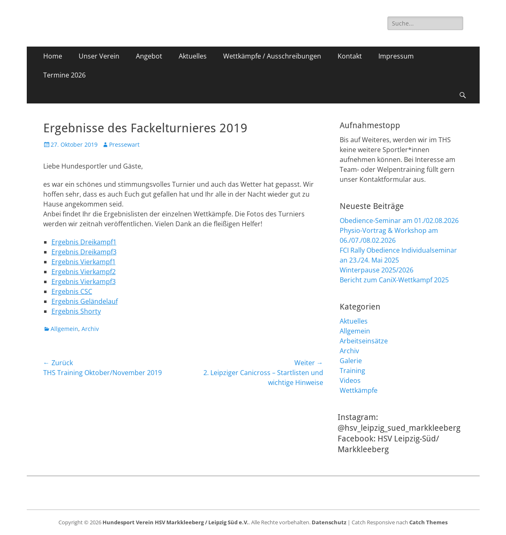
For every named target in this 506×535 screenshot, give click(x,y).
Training (352, 370)
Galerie (351, 360)
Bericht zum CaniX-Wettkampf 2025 (394, 279)
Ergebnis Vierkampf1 (83, 261)
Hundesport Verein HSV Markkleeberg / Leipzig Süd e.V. (176, 522)
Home (52, 56)
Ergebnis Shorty (76, 311)
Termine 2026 (64, 75)
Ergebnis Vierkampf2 (83, 271)
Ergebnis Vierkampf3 (83, 281)
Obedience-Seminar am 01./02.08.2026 (399, 220)
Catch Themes (428, 522)
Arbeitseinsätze (364, 340)
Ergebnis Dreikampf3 (84, 251)
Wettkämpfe (359, 390)
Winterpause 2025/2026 (376, 270)
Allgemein (64, 329)
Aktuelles (193, 56)
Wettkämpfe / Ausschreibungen (272, 56)
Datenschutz (329, 522)
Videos (350, 380)
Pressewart (124, 144)
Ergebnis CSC (71, 291)
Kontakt (350, 56)
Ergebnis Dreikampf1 (84, 241)
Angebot (149, 56)
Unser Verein (99, 56)
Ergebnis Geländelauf (84, 301)
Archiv (90, 329)
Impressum (396, 56)
